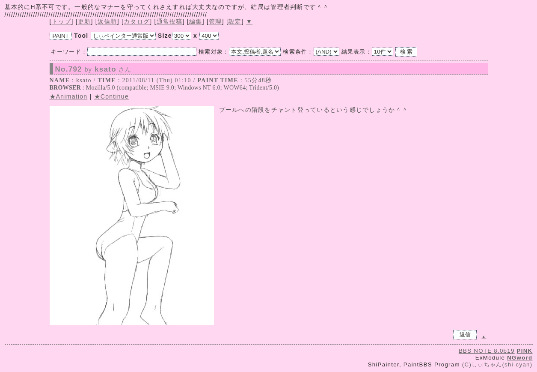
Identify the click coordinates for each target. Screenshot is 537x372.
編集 (195, 21)
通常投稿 (170, 21)
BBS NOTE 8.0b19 (487, 351)
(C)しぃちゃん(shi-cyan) (497, 364)
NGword (519, 357)
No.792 (93, 69)
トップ (61, 21)
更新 (84, 21)
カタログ (137, 21)
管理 (215, 21)
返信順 (107, 21)
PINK (525, 351)
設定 (235, 21)
